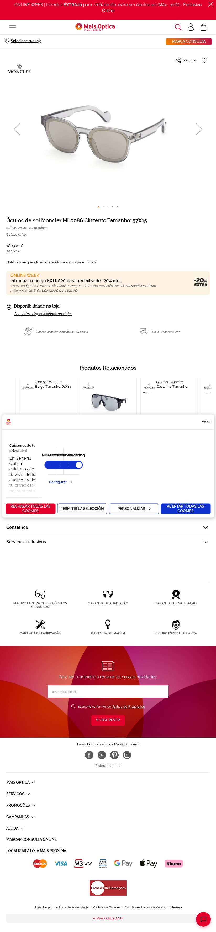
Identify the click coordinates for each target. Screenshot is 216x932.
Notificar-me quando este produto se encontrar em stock (51, 262)
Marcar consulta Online (31, 839)
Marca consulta (189, 41)
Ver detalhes (38, 228)
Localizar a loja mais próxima (36, 851)
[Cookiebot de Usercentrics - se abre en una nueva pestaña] (187, 422)
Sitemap (176, 907)
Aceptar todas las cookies (185, 508)
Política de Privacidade (128, 706)
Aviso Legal (42, 907)
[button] (16, 129)
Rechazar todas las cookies (30, 508)
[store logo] (95, 27)
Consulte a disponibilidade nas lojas (43, 314)
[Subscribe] (108, 720)
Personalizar (134, 508)
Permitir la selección (82, 508)
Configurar (58, 482)
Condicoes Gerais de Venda (145, 907)
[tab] (108, 527)
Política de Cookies (106, 907)
